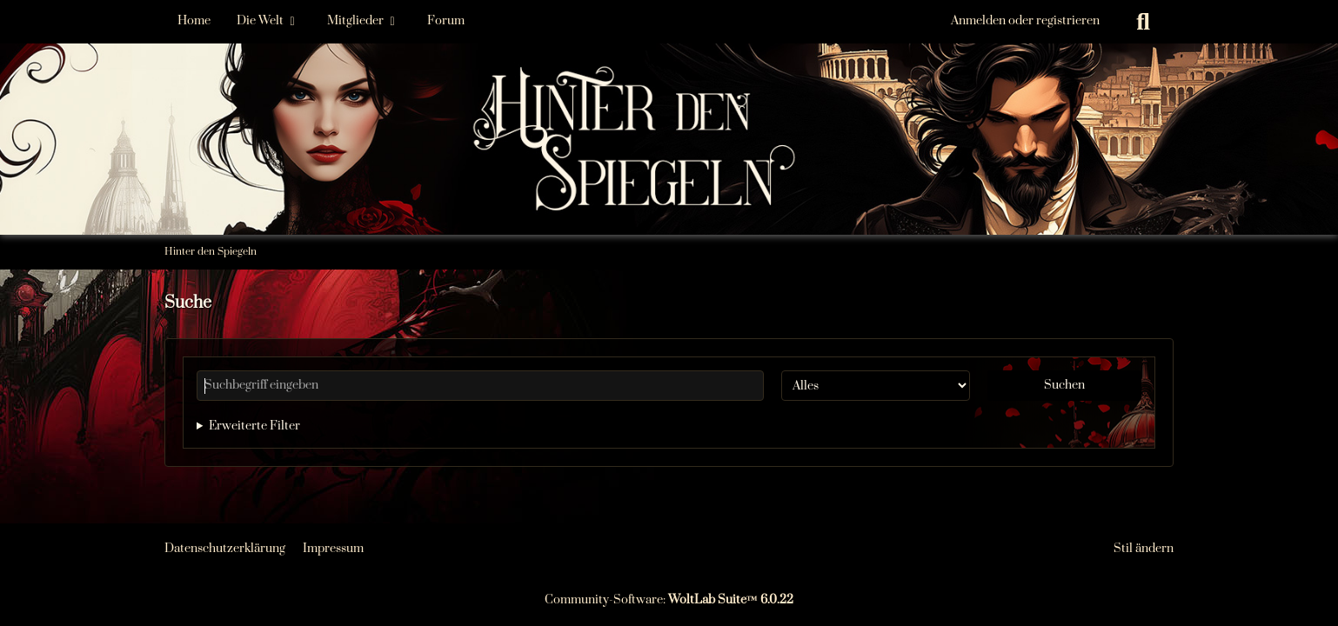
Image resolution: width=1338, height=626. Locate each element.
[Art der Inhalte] (875, 385)
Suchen (1064, 385)
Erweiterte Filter (254, 426)
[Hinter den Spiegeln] (669, 86)
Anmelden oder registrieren (1025, 21)
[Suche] (1143, 21)
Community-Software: (669, 600)
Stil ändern (1144, 548)
